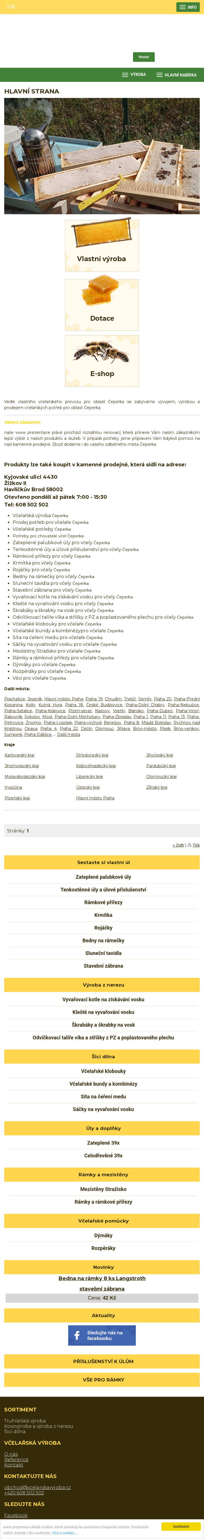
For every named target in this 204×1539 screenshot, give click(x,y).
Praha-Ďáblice (38, 734)
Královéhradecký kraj (96, 765)
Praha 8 (131, 722)
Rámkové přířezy (103, 902)
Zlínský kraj (156, 787)
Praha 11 (158, 716)
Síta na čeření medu (103, 1096)
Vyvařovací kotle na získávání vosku (104, 999)
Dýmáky (103, 1235)
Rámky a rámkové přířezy (103, 1202)
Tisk (196, 845)
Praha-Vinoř (187, 710)
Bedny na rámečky (103, 940)
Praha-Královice (50, 710)
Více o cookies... (64, 1534)
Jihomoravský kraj (22, 765)
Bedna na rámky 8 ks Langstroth (102, 1278)
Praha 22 (69, 728)
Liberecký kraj (89, 776)
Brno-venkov (186, 728)
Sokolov (32, 716)
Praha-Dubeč (160, 710)
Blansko (136, 710)
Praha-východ (87, 722)
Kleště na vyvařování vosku (103, 1012)
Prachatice (14, 698)
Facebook (16, 1515)
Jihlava (123, 728)
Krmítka (103, 915)
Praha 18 (74, 704)
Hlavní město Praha (63, 698)
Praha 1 (141, 716)
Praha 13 (176, 716)
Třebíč (130, 698)
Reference (16, 1459)
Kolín (30, 704)
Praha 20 (163, 698)
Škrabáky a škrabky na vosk (103, 1025)
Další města (68, 734)
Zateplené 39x (103, 1143)
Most (47, 716)
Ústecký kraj (88, 787)
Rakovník (13, 716)
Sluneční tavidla (103, 953)
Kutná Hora (50, 704)
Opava (31, 728)
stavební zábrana (102, 1289)
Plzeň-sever (80, 710)
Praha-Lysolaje (58, 722)
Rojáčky (103, 928)
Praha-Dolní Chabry (145, 704)
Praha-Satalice (18, 710)
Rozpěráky (103, 1248)
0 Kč (11, 6)
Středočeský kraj (92, 755)
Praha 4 (48, 728)
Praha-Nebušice (183, 704)
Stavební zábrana (103, 966)
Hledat (144, 57)
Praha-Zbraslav (117, 716)
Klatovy (102, 710)
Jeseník (34, 698)
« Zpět (178, 845)
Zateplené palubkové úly (103, 877)
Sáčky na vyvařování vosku (103, 1109)
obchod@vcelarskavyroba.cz (37, 1487)
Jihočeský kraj (159, 755)
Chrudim (113, 698)
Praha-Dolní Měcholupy (78, 716)
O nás (11, 1454)
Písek (165, 728)
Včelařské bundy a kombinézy (104, 1084)
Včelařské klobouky (103, 1071)
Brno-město (145, 728)
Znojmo (33, 722)
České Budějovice (104, 704)
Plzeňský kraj (17, 798)
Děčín (86, 728)
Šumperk (13, 734)
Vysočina (13, 787)
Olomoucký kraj (161, 776)
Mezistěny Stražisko (103, 1189)
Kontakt (13, 1465)
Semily (145, 698)
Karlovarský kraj (19, 755)
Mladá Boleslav (156, 722)
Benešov (112, 722)
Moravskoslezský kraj (25, 776)
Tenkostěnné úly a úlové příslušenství (103, 890)
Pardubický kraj (161, 765)
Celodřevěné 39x (103, 1155)
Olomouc (104, 728)
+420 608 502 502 (24, 1493)
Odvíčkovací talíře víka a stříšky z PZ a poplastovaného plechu (103, 1037)
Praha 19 (93, 698)
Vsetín (119, 710)
